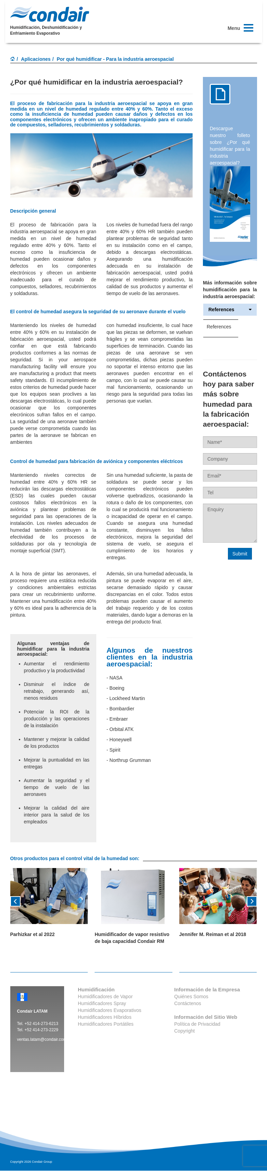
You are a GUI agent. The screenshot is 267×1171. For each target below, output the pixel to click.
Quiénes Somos (191, 996)
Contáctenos (187, 1003)
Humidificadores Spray (102, 1003)
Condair (49, 14)
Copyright (184, 1031)
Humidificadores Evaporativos (109, 1010)
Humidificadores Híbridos (104, 1017)
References (230, 309)
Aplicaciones (35, 59)
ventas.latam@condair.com (42, 1039)
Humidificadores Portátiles (106, 1024)
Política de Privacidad (197, 1024)
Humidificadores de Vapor (105, 996)
